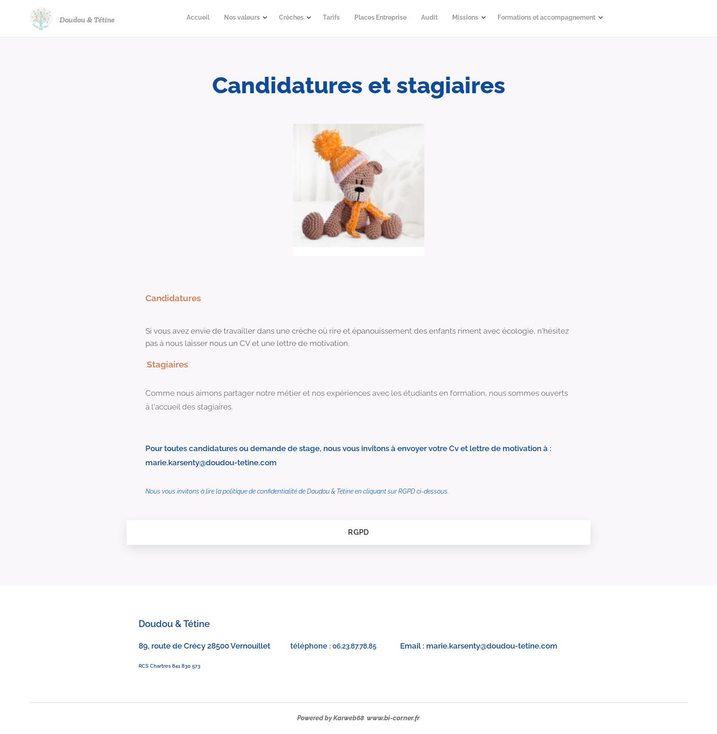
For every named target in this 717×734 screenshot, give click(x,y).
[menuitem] (482, 18)
